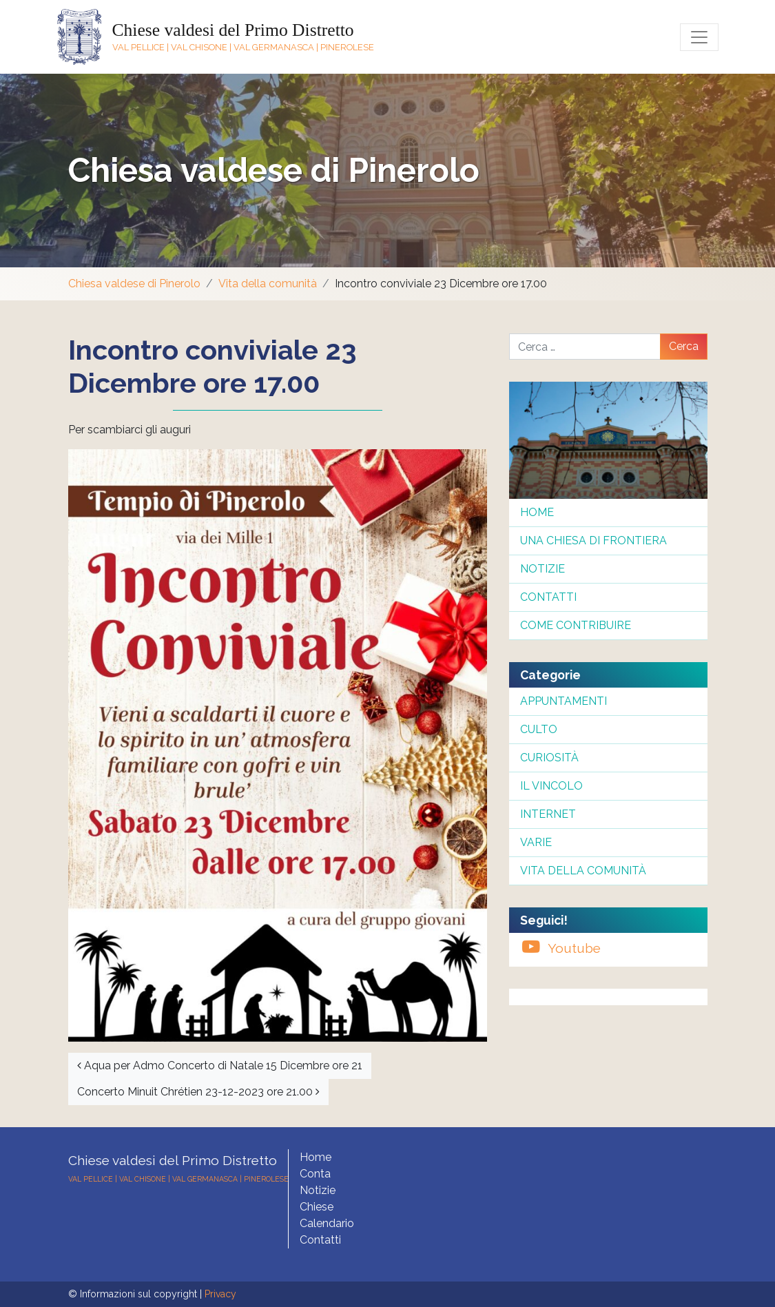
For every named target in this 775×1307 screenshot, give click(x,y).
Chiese (316, 1206)
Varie (536, 842)
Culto (538, 729)
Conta (315, 1173)
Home (537, 512)
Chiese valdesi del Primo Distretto (233, 30)
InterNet (548, 814)
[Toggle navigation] (699, 37)
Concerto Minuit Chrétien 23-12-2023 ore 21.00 (198, 1091)
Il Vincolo (551, 785)
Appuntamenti (563, 701)
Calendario (327, 1223)
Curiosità (549, 757)
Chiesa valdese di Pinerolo (273, 170)
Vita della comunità (267, 283)
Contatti (548, 597)
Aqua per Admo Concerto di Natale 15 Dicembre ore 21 (219, 1065)
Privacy (220, 1293)
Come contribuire (575, 625)
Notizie (542, 568)
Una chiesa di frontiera (593, 540)
